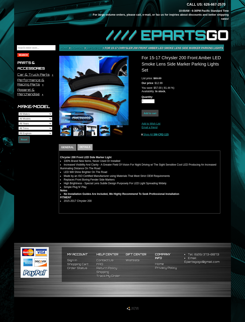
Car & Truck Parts (33, 74)
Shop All (155, 134)
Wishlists (133, 260)
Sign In (72, 260)
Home (64, 48)
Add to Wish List (151, 123)
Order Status (77, 268)
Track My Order (108, 276)
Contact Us (105, 260)
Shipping (102, 272)
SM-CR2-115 (95, 48)
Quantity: (147, 97)
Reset (24, 139)
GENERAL (67, 147)
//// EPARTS (167, 35)
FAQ (99, 264)
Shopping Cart (77, 264)
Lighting (78, 48)
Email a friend (149, 127)
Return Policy (106, 268)
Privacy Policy (166, 267)
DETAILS (85, 147)
